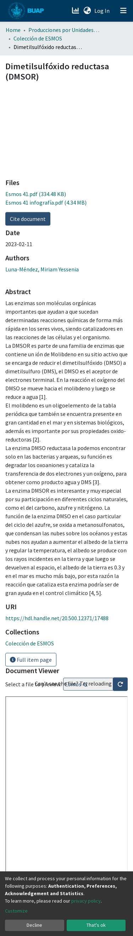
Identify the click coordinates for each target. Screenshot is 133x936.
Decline (34, 925)
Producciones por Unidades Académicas (63, 29)
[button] (87, 10)
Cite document (28, 218)
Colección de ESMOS (37, 38)
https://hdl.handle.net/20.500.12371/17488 (57, 618)
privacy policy (86, 901)
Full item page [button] (31, 659)
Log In (102, 10)
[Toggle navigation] (123, 10)
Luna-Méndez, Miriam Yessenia (42, 269)
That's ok (96, 925)
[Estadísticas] (76, 10)
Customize (16, 911)
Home (13, 29)
